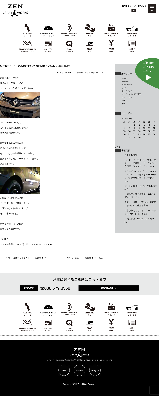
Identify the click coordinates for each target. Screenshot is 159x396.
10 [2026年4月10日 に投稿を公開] (144, 128)
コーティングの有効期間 (131, 94)
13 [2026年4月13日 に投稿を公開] (124, 131)
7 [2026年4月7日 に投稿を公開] (129, 128)
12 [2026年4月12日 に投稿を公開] (154, 128)
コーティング (127, 91)
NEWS (124, 78)
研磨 (123, 104)
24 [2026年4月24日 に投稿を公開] (144, 134)
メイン (8, 258)
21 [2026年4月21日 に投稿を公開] (129, 134)
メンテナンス (127, 97)
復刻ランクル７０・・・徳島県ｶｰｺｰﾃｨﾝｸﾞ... (32, 258)
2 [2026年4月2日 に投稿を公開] (139, 125)
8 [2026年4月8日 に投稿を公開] (134, 128)
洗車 (123, 100)
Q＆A (124, 88)
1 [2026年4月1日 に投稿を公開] (134, 125)
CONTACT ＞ (109, 288)
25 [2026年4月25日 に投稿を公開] (149, 134)
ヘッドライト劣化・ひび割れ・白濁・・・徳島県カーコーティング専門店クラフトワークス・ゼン (140, 163)
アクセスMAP (131, 155)
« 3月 (117, 147)
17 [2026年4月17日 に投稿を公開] (144, 131)
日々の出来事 (127, 85)
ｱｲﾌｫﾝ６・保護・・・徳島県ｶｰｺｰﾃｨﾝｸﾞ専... (84, 258)
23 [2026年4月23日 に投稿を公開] (139, 134)
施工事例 (125, 81)
